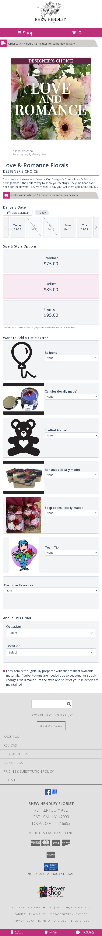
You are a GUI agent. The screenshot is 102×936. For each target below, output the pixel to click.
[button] (51, 867)
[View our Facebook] (48, 794)
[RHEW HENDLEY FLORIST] (51, 22)
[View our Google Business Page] (54, 794)
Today (42, 212)
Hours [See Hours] (85, 932)
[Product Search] (51, 704)
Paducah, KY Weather (30, 914)
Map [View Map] (51, 932)
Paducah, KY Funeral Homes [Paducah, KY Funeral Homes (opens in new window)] (32, 907)
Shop (25, 32)
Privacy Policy (24, 920)
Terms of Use (79, 920)
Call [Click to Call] (17, 932)
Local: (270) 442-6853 (51, 823)
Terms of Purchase (52, 920)
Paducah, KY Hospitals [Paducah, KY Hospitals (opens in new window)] (73, 907)
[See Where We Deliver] (51, 725)
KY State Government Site (68, 914)
